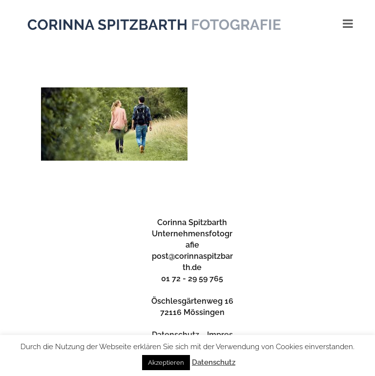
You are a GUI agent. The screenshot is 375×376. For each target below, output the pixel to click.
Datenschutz (213, 362)
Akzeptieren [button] (166, 362)
